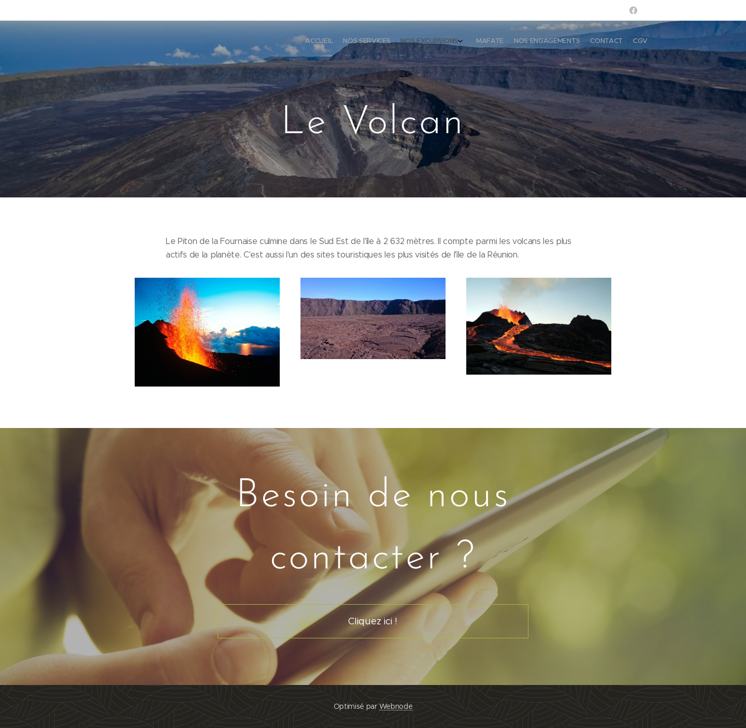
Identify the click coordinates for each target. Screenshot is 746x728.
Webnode (396, 706)
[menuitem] (579, 42)
